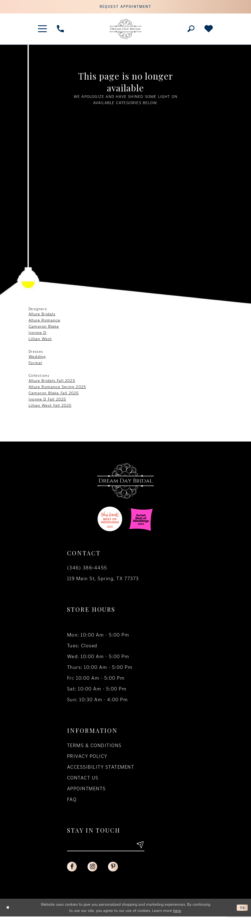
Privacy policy (87, 758)
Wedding (37, 357)
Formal (35, 364)
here (177, 914)
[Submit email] (139, 847)
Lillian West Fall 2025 (50, 406)
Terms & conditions (94, 747)
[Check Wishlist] (208, 30)
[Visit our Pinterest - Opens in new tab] (115, 869)
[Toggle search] (190, 30)
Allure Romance (44, 321)
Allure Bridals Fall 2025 (52, 381)
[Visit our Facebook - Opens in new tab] (72, 869)
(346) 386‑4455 (87, 569)
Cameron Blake (44, 327)
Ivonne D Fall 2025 (47, 400)
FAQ (71, 801)
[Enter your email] (105, 847)
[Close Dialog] (8, 911)
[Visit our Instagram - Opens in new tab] (94, 869)
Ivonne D (38, 333)
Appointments (86, 790)
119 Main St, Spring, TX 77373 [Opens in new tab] (103, 580)
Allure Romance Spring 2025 (57, 388)
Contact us (83, 779)
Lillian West (40, 340)
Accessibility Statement (100, 768)
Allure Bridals (42, 315)
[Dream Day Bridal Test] (125, 30)
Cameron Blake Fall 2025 (54, 394)
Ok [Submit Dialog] (242, 910)
